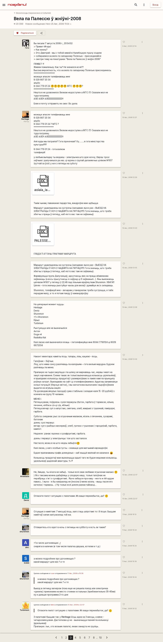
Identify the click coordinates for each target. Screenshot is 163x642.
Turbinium (24, 610)
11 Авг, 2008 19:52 (129, 609)
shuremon (24, 531)
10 (100, 637)
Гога (27, 48)
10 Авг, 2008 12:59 (129, 177)
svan (53, 573)
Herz (48, 24)
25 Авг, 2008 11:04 (61, 24)
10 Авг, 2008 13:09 (129, 359)
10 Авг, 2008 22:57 (129, 499)
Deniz (26, 500)
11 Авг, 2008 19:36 (129, 561)
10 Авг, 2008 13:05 (129, 268)
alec (27, 547)
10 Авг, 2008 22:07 (129, 475)
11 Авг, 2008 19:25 (129, 546)
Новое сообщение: (35, 24)
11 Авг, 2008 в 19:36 (75, 573)
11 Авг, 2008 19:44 (129, 577)
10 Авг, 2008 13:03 (129, 228)
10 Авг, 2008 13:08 (129, 307)
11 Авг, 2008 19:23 (129, 530)
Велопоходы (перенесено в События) (32, 13)
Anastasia (24, 476)
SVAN (26, 563)
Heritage (25, 119)
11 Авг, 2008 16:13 (129, 514)
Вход (155, 4)
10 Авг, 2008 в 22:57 (76, 605)
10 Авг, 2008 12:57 (129, 117)
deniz (53, 605)
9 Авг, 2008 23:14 (129, 46)
